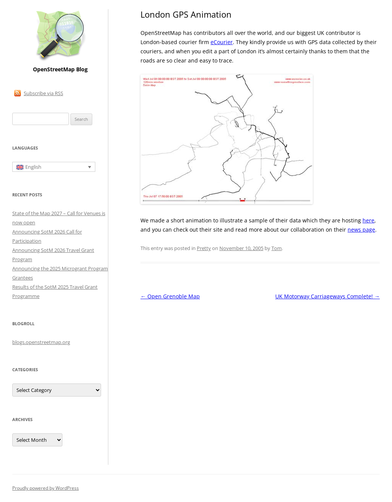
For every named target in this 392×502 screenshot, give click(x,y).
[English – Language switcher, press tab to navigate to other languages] (53, 167)
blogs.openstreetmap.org (41, 342)
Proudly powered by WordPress (45, 488)
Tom (276, 248)
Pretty (204, 248)
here (368, 220)
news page (361, 229)
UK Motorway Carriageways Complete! (327, 296)
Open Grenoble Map (170, 296)
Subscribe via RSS (43, 93)
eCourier (222, 42)
